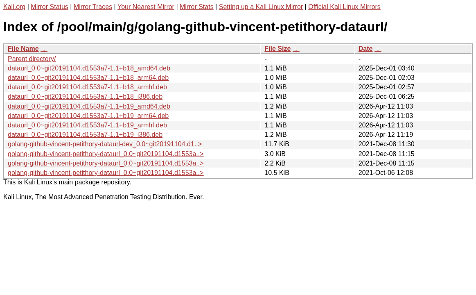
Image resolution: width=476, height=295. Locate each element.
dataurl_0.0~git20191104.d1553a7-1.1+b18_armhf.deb (87, 87)
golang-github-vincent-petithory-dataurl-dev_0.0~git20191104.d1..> (105, 144)
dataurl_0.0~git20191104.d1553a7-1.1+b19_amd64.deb (89, 106)
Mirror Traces (93, 6)
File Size (277, 48)
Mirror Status (49, 6)
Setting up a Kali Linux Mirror (261, 6)
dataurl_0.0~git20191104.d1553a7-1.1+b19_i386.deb (85, 134)
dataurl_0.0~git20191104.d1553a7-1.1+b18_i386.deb (85, 96)
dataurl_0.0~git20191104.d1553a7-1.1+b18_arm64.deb (88, 77)
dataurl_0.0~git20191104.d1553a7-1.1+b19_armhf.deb (87, 125)
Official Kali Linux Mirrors (344, 6)
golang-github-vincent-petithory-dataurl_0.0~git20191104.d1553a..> (106, 153)
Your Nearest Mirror (145, 6)
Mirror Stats (197, 6)
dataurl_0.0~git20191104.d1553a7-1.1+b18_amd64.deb (89, 68)
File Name (23, 48)
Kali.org (14, 6)
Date (366, 48)
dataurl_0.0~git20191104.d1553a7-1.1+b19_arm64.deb (88, 115)
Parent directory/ (32, 58)
